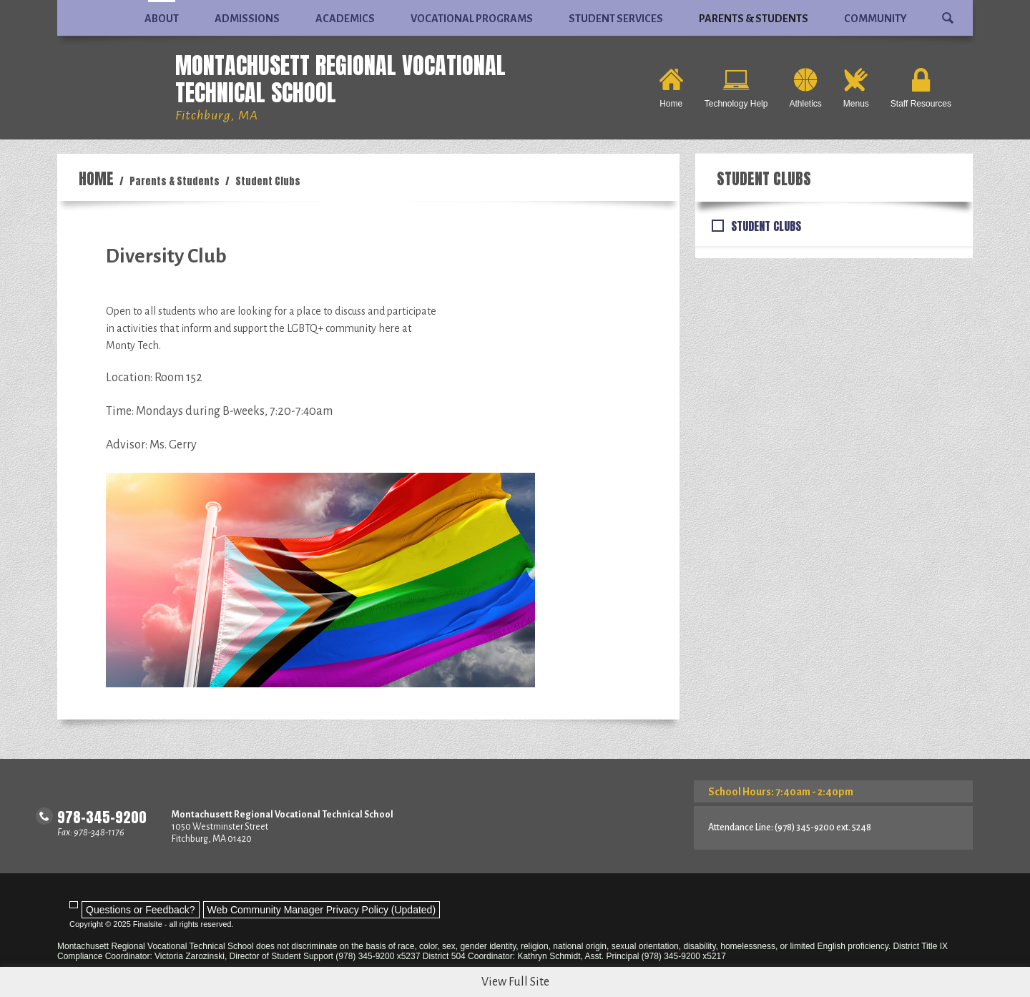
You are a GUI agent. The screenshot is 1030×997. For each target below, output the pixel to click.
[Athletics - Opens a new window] (805, 88)
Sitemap (896, 985)
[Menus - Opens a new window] (856, 88)
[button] (948, 12)
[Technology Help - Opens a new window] (736, 88)
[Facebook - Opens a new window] (66, 982)
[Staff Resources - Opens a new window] (921, 88)
